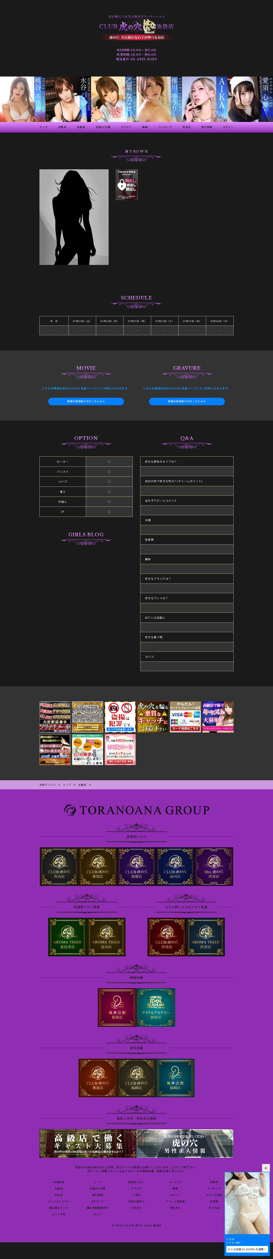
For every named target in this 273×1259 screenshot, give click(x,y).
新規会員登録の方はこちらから (86, 401)
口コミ (97, 1214)
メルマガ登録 (214, 1194)
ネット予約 (59, 1214)
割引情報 (98, 1194)
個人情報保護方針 (97, 1207)
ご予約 (136, 1194)
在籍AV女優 (97, 1188)
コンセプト (175, 1181)
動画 (175, 1188)
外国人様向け (136, 1201)
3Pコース (97, 1201)
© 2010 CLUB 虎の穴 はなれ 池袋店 (136, 1225)
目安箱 (214, 1201)
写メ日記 (214, 1207)
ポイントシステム (58, 1201)
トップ (97, 1181)
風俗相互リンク (59, 1207)
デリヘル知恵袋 (175, 1201)
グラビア (136, 1188)
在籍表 (58, 1188)
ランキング (214, 1188)
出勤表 (214, 1181)
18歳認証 (59, 1181)
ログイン (175, 1194)
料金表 (58, 1194)
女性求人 (136, 1207)
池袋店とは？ (136, 1181)
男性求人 (175, 1207)
